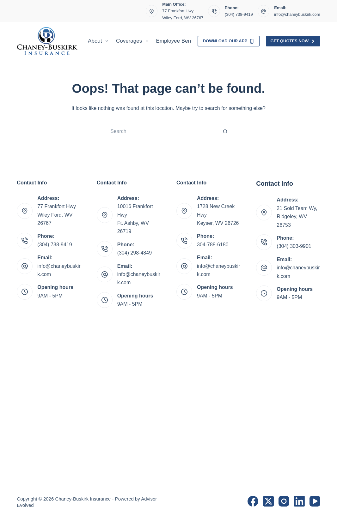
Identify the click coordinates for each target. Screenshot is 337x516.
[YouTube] (314, 501)
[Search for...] (162, 131)
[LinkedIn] (299, 501)
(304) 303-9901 (294, 246)
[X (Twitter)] (268, 501)
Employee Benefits (178, 41)
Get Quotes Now (293, 41)
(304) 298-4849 (134, 252)
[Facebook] (253, 501)
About (99, 41)
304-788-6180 (213, 244)
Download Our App (228, 41)
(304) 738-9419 (239, 14)
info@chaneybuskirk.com (297, 14)
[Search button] (225, 131)
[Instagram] (284, 501)
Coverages (133, 41)
